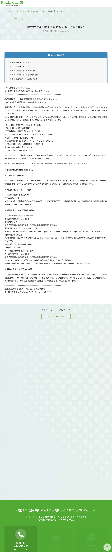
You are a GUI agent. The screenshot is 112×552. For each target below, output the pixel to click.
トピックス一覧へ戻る (55, 317)
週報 (28, 11)
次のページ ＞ (65, 310)
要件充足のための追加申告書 (23, 79)
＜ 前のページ (47, 310)
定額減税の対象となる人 (20, 62)
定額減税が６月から (19, 66)
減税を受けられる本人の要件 (23, 71)
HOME (8, 11)
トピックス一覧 (18, 11)
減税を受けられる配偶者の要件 (24, 75)
